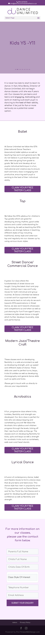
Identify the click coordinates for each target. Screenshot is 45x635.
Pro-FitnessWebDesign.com (28, 632)
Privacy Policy (25, 622)
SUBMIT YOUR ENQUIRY (22, 603)
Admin (14, 622)
